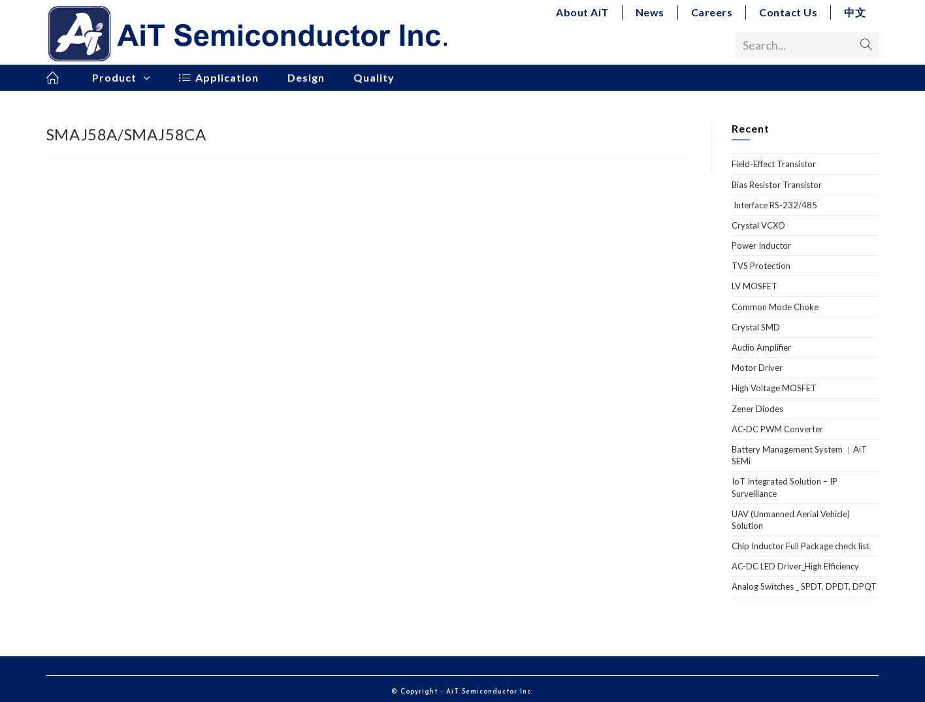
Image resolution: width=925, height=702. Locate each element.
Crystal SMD (756, 327)
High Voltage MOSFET (774, 388)
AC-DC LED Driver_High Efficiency (795, 566)
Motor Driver (757, 367)
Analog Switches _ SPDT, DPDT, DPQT (804, 586)
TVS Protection (761, 266)
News (650, 12)
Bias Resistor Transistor (777, 185)
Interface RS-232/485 (774, 205)
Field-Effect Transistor (774, 164)
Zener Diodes (757, 409)
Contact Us (788, 12)
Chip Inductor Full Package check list (800, 546)
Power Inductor (761, 245)
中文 (855, 12)
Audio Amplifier (761, 347)
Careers (712, 12)
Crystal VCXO (758, 225)
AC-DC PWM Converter (777, 429)
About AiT (582, 12)
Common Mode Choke (775, 307)
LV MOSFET (754, 286)
